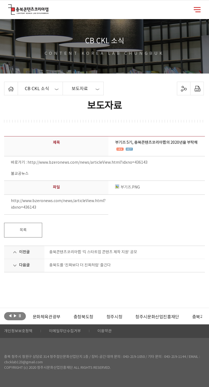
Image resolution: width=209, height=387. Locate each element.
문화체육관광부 (46, 317)
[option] (46, 317)
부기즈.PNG (127, 187)
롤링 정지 (20, 315)
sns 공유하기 (183, 88)
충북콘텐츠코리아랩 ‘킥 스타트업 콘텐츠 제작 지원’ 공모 (93, 252)
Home (5, 85)
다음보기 (15, 315)
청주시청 (114, 317)
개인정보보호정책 (18, 331)
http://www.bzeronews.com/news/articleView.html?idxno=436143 (87, 162)
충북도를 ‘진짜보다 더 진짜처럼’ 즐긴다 (80, 265)
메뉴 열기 (197, 9)
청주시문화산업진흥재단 (157, 317)
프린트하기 (197, 88)
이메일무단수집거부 (65, 331)
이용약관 (104, 331)
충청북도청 (83, 317)
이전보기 (10, 315)
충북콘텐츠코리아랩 (9, 7)
